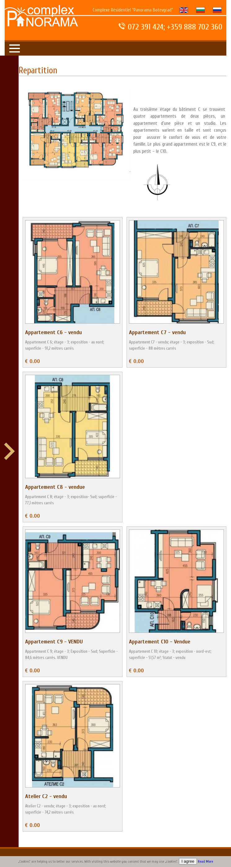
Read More (205, 862)
